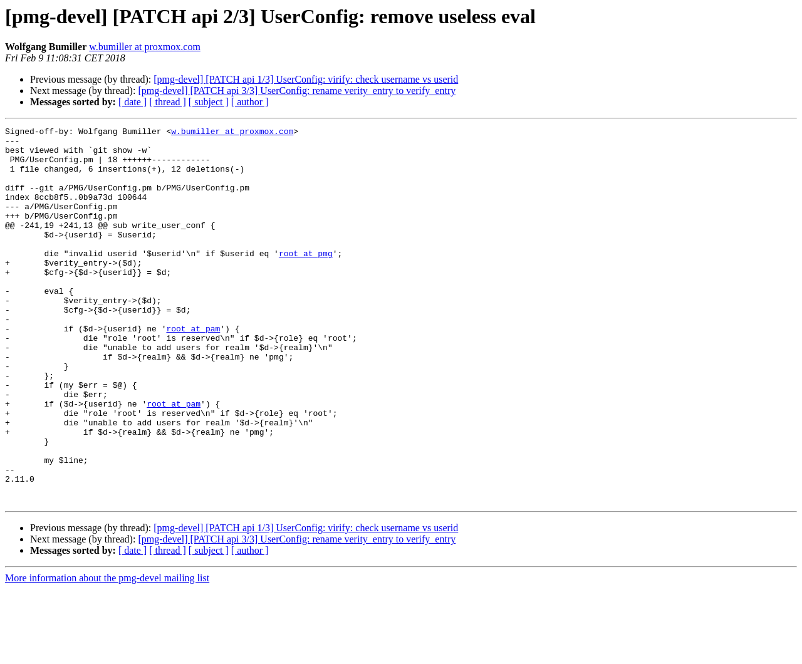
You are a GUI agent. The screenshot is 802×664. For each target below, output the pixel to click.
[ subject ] (209, 101)
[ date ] (132, 101)
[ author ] (250, 101)
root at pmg (306, 279)
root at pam (193, 369)
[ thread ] (167, 101)
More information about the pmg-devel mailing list (107, 653)
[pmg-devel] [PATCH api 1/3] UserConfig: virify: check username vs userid (306, 79)
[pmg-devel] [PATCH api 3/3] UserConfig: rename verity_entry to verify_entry (297, 90)
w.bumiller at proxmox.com (144, 46)
